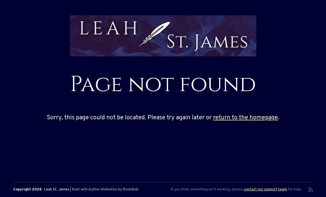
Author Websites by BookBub (113, 189)
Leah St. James (56, 189)
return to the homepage (245, 117)
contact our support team (265, 189)
